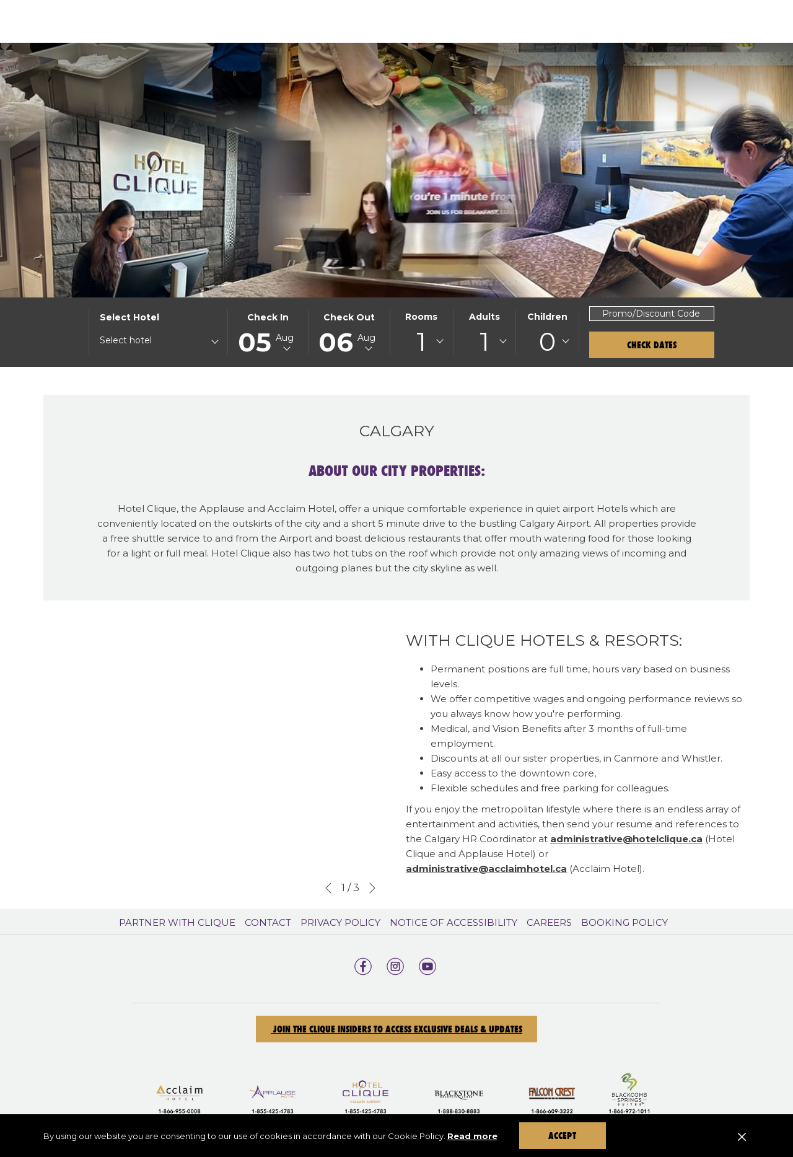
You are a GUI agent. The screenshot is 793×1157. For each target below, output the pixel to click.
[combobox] (158, 342)
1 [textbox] (421, 341)
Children (547, 316)
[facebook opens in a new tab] (363, 965)
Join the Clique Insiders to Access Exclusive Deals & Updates (396, 1029)
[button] (268, 332)
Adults (484, 316)
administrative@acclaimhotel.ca (486, 868)
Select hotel (129, 317)
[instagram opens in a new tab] (395, 965)
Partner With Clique (177, 922)
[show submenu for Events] (715, 21)
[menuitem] (179, 922)
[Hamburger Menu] (736, 21)
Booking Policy (624, 922)
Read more (472, 1136)
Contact (268, 922)
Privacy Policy (340, 922)
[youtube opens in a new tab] (427, 965)
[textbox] (149, 340)
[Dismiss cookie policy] (742, 1136)
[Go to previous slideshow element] (328, 888)
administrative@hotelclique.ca (626, 839)
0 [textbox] (547, 341)
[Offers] (521, 21)
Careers (549, 922)
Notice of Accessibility (453, 922)
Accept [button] (562, 1135)
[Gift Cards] (599, 21)
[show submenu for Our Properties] (482, 21)
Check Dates (652, 344)
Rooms (421, 316)
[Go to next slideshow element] (372, 888)
